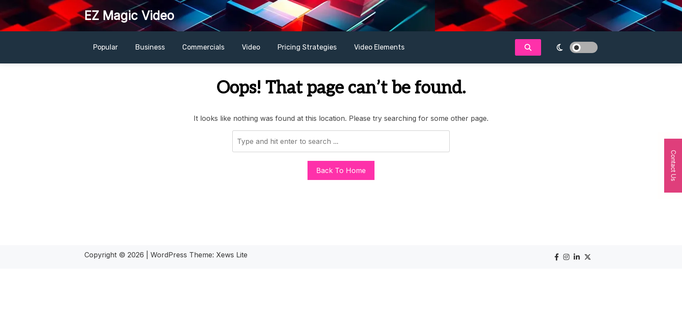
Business (150, 47)
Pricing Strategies (307, 47)
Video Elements (379, 47)
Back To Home (341, 170)
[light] (571, 47)
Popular (105, 47)
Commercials (203, 47)
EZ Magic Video (129, 15)
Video (251, 47)
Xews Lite (231, 254)
